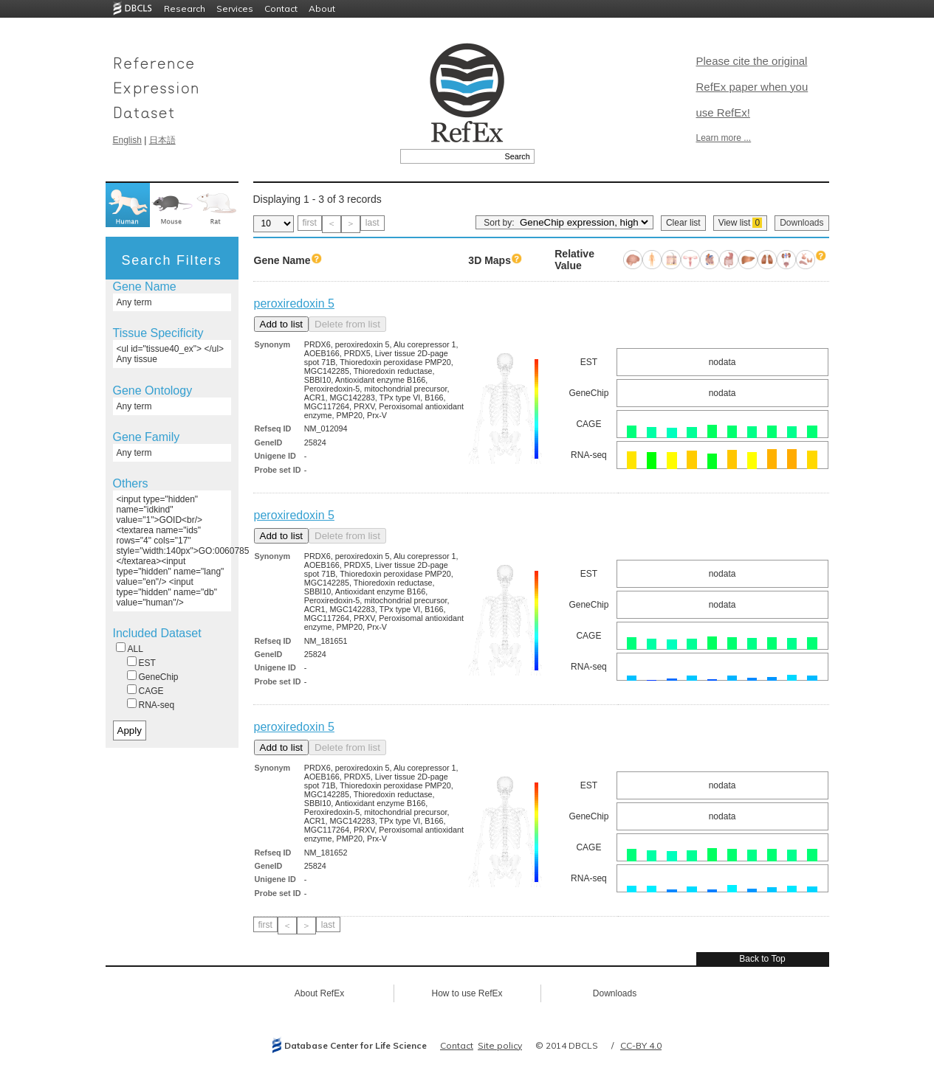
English (127, 140)
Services (234, 8)
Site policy (500, 1045)
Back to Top (762, 959)
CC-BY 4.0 (641, 1045)
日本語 (162, 140)
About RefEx (319, 993)
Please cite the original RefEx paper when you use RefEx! (752, 87)
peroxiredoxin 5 (294, 303)
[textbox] (451, 156)
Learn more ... (724, 138)
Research (184, 8)
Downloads (801, 223)
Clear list (683, 223)
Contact (281, 8)
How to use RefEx (466, 993)
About (322, 8)
